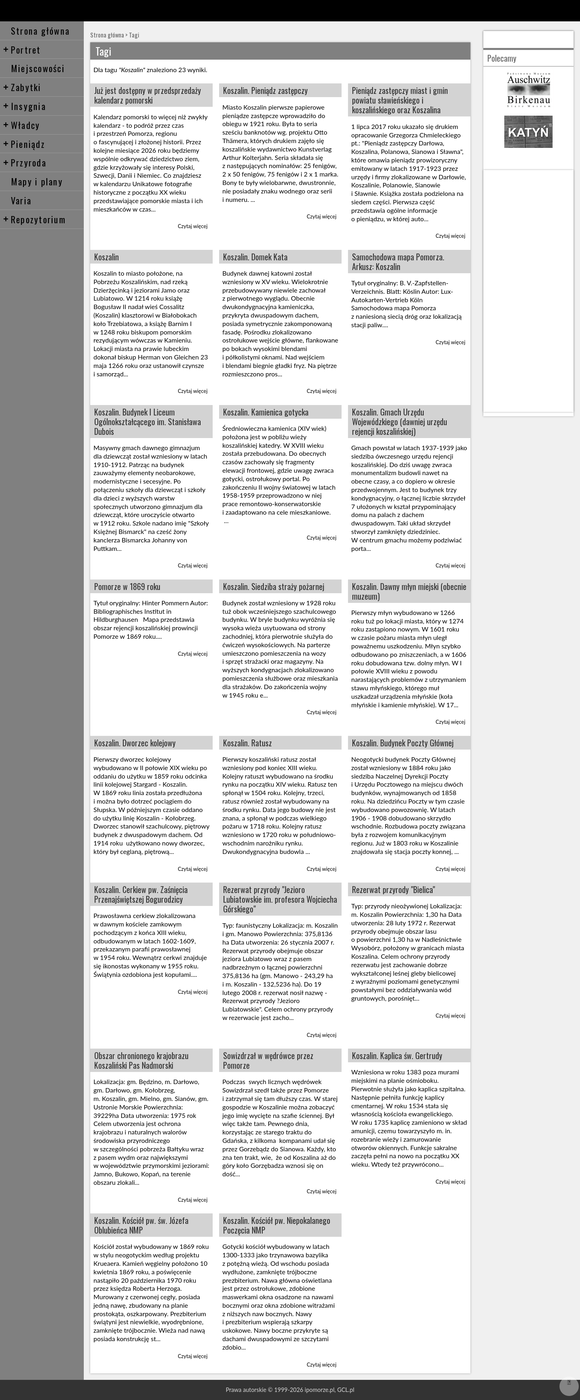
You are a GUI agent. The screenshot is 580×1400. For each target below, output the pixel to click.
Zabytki (22, 86)
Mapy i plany (37, 181)
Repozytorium (34, 219)
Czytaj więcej (193, 226)
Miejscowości (38, 68)
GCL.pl (345, 1389)
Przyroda (24, 162)
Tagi (134, 35)
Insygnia (24, 105)
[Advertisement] (528, 291)
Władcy (21, 124)
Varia (21, 200)
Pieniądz (24, 143)
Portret (22, 49)
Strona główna (40, 30)
